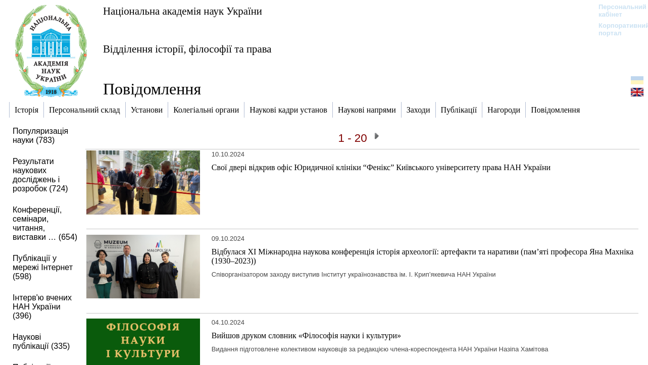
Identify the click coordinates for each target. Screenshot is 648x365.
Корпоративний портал (617, 29)
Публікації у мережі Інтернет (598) (43, 267)
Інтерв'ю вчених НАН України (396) (42, 306)
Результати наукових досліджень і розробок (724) (40, 175)
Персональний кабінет (617, 10)
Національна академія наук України (182, 11)
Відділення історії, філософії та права (187, 49)
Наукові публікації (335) (41, 341)
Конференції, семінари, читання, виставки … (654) (45, 223)
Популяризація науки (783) (40, 135)
